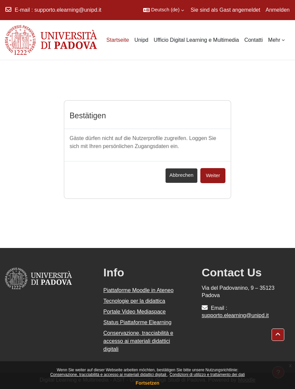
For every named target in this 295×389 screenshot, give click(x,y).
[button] (163, 10)
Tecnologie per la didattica (134, 301)
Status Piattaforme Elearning (137, 322)
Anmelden (278, 10)
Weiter (213, 175)
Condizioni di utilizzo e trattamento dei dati (207, 374)
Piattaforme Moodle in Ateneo (138, 290)
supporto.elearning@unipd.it (67, 10)
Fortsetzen (148, 383)
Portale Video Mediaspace (134, 311)
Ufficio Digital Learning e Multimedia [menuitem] (196, 40)
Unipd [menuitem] (141, 40)
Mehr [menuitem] (274, 40)
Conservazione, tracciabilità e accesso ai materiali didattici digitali (108, 374)
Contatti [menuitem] (253, 40)
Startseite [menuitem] (117, 40)
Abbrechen (182, 175)
